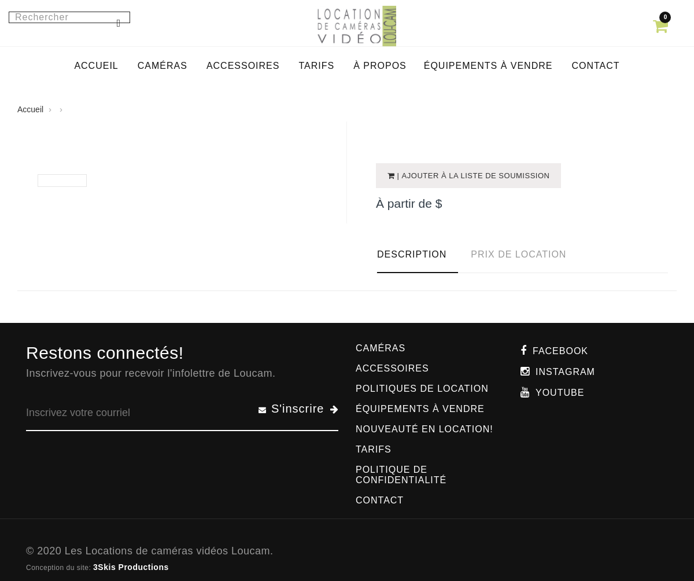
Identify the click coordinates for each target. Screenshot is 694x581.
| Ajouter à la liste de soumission (472, 175)
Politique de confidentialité (401, 475)
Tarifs (374, 449)
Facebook (560, 351)
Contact (380, 500)
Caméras (380, 348)
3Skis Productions (131, 567)
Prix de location (518, 254)
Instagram (565, 372)
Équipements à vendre (420, 409)
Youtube (560, 393)
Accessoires (392, 368)
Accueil (30, 109)
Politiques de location (422, 389)
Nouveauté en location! (424, 429)
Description (411, 254)
